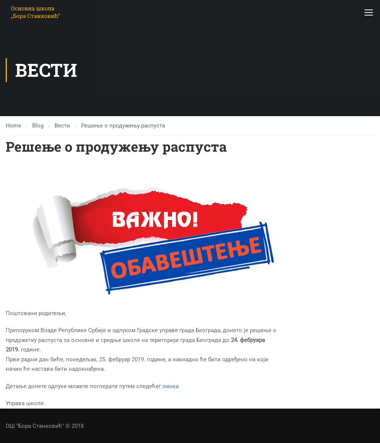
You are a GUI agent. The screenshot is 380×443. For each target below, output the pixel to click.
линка (170, 386)
